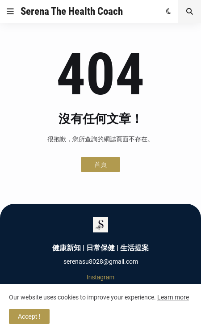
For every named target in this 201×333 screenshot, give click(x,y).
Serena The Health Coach (72, 11)
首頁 (100, 164)
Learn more (173, 297)
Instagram (100, 277)
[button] (10, 11)
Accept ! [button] (29, 316)
